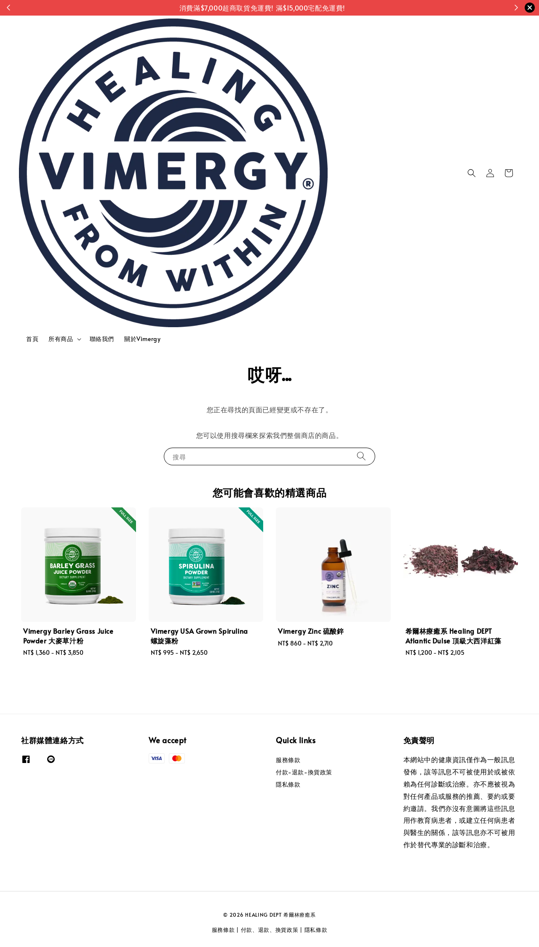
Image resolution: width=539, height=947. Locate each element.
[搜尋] (361, 456)
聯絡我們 (102, 339)
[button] (471, 173)
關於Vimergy (142, 339)
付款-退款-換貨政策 (304, 772)
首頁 (32, 339)
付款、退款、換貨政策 (270, 930)
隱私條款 (288, 784)
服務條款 (288, 760)
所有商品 (60, 339)
